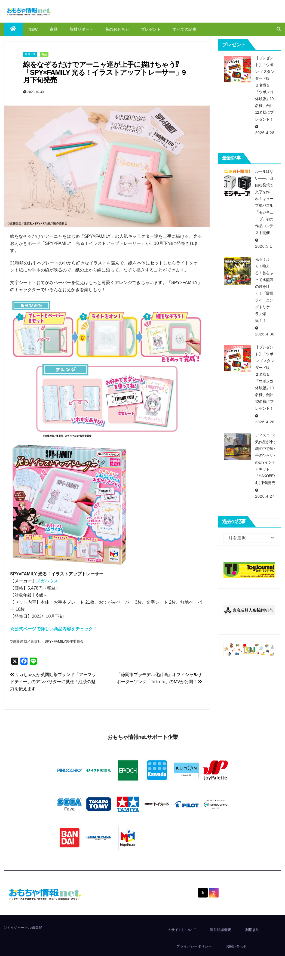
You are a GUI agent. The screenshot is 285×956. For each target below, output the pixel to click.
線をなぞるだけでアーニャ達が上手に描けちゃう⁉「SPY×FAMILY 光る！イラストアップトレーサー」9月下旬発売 (104, 72)
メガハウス (47, 581)
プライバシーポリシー (194, 946)
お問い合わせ (236, 946)
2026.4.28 (264, 133)
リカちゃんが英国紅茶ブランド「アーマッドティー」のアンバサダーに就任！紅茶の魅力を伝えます (53, 681)
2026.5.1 (263, 246)
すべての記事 (184, 29)
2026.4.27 (264, 496)
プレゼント (151, 29)
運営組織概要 (220, 930)
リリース (30, 54)
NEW (33, 29)
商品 (54, 29)
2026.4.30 (264, 334)
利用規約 (252, 930)
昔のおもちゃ (117, 29)
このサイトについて (180, 930)
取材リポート (81, 29)
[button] (279, 29)
